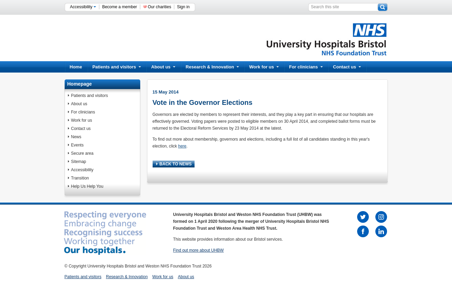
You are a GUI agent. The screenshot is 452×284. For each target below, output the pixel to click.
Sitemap (78, 161)
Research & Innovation (212, 66)
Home (76, 66)
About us (163, 66)
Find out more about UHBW (198, 250)
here (182, 146)
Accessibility (83, 6)
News (76, 136)
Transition (80, 178)
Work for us (264, 66)
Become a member (119, 6)
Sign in (183, 6)
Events (77, 145)
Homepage (79, 84)
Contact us (347, 66)
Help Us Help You (87, 186)
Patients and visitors (116, 66)
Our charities (159, 6)
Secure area (82, 153)
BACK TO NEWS (174, 164)
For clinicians (306, 66)
